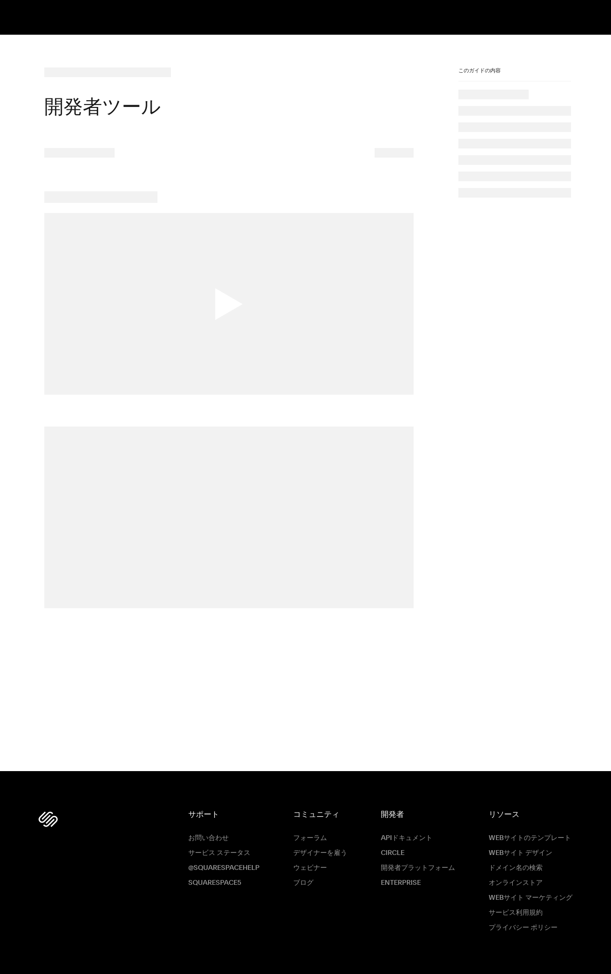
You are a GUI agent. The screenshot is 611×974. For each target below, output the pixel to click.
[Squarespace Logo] (48, 819)
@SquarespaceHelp (224, 868)
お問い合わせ (208, 838)
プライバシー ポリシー (523, 927)
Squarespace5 (214, 883)
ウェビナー (310, 868)
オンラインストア (516, 883)
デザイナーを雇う (320, 853)
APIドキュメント (406, 838)
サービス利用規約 (516, 912)
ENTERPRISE (401, 883)
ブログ (303, 883)
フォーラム (310, 838)
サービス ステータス (219, 853)
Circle (392, 853)
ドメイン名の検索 (516, 868)
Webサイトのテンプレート (530, 838)
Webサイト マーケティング (530, 897)
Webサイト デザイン (520, 853)
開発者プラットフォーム (418, 868)
